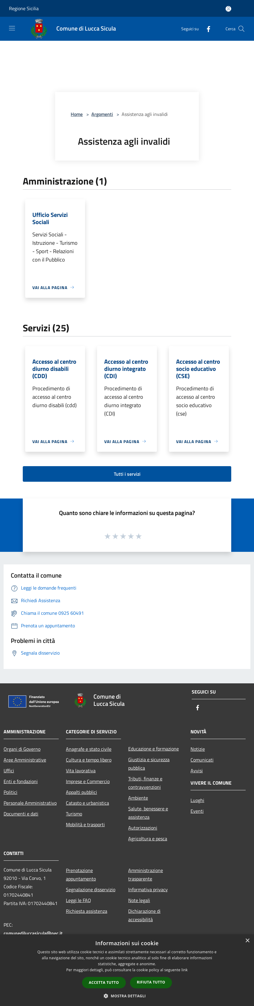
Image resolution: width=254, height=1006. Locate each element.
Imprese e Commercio (88, 781)
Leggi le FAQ (78, 900)
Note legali (139, 900)
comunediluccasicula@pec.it (33, 933)
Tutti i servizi (127, 474)
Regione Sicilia (24, 8)
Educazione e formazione (153, 748)
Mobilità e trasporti (85, 824)
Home (77, 114)
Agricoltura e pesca (147, 838)
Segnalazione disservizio (90, 889)
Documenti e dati (21, 813)
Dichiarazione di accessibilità (144, 915)
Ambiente (138, 797)
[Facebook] (206, 29)
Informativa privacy (148, 889)
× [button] (247, 941)
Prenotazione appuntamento (81, 874)
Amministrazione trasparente (145, 874)
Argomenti (102, 114)
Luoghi (197, 800)
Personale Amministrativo (30, 802)
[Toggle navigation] (12, 28)
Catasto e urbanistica (87, 802)
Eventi (197, 811)
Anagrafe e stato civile (88, 749)
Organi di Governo (22, 749)
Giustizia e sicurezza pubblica (149, 763)
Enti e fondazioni (21, 781)
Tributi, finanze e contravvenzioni (145, 783)
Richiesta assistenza (86, 911)
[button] (127, 996)
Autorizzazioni (142, 827)
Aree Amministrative (25, 759)
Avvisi (196, 770)
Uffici (9, 770)
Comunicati (202, 759)
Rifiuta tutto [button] (151, 982)
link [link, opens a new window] (185, 969)
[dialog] (127, 970)
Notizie (197, 749)
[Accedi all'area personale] (228, 9)
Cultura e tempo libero (88, 759)
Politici (10, 792)
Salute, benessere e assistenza (148, 813)
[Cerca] (241, 28)
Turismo (74, 813)
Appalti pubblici (81, 792)
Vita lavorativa (81, 770)
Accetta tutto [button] (104, 982)
